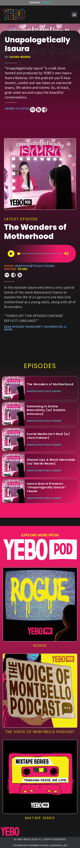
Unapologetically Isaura (35, 266)
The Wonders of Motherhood (35, 232)
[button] (74, 15)
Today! (46, 2)
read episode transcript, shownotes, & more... (35, 328)
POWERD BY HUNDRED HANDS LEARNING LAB (40, 845)
